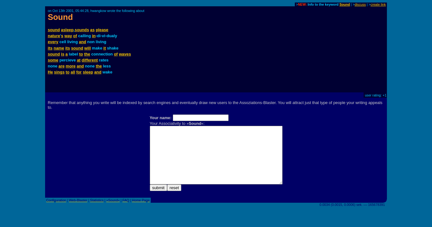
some (53, 60)
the (87, 54)
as (92, 29)
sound (54, 29)
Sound (345, 4)
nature (54, 35)
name (59, 48)
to (81, 54)
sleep (88, 72)
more (70, 66)
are (62, 66)
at (78, 60)
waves (125, 54)
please (102, 29)
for (79, 72)
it (104, 48)
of (75, 35)
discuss (360, 4)
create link (378, 4)
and (82, 41)
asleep (67, 29)
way (68, 35)
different (90, 60)
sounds (82, 29)
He (50, 72)
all (73, 72)
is (62, 54)
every (53, 41)
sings (59, 72)
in (94, 35)
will (87, 48)
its (50, 48)
